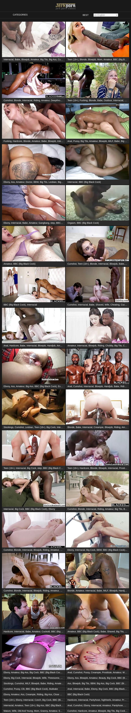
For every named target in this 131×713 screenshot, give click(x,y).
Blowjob (25, 59)
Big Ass (53, 59)
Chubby (109, 345)
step (53, 223)
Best (86, 15)
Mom (99, 59)
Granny (44, 711)
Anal (69, 141)
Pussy (76, 141)
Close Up (58, 694)
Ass (13, 182)
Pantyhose (94, 700)
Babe (17, 59)
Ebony (7, 182)
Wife (107, 304)
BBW (36, 182)
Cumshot (8, 100)
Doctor (29, 182)
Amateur (35, 59)
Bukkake (53, 689)
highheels (106, 700)
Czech (38, 700)
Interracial (8, 59)
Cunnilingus (64, 59)
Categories (20, 14)
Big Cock (62, 182)
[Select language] (105, 15)
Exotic (61, 386)
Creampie (99, 427)
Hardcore (17, 141)
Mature (7, 711)
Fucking (84, 100)
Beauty (102, 678)
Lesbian (53, 182)
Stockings (8, 427)
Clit (23, 689)
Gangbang (44, 223)
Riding (36, 100)
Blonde (83, 59)
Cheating (115, 304)
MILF (110, 141)
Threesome (53, 678)
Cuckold (125, 304)
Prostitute (124, 468)
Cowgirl (127, 345)
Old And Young (25, 711)
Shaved (99, 304)
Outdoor (108, 100)
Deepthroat (56, 100)
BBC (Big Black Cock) (90, 182)
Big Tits (44, 59)
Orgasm (71, 223)
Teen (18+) (72, 59)
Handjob (51, 345)
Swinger (63, 711)
